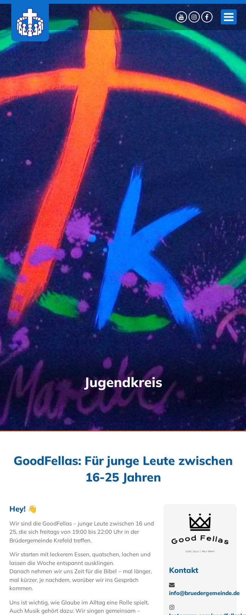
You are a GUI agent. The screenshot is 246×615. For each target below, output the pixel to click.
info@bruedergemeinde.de (204, 593)
